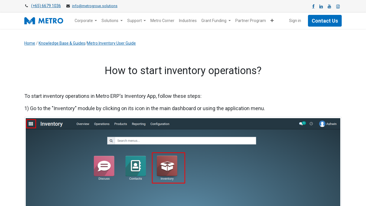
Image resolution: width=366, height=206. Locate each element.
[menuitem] (162, 20)
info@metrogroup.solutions (95, 6)
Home (29, 43)
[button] (272, 20)
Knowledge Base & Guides (62, 43)
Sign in (295, 20)
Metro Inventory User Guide (111, 43)
